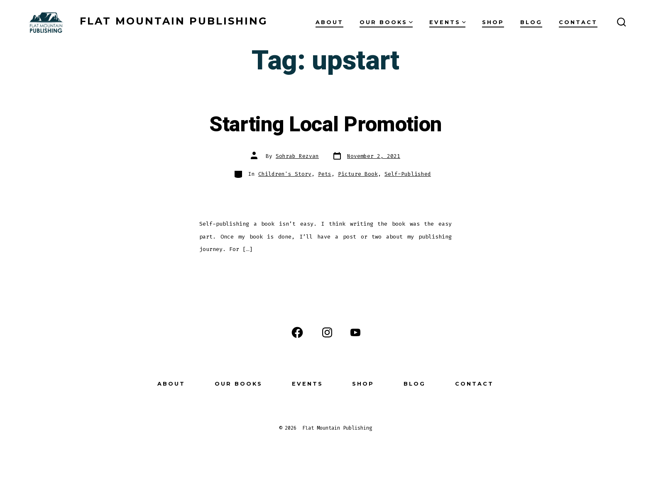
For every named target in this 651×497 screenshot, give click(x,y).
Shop (493, 22)
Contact (578, 22)
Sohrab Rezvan (297, 156)
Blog (531, 22)
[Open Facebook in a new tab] (297, 332)
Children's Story (284, 173)
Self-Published (407, 173)
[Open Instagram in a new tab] (327, 332)
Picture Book (358, 173)
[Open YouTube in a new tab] (355, 332)
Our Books (386, 22)
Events (447, 22)
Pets (324, 173)
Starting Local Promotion (325, 124)
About (329, 22)
